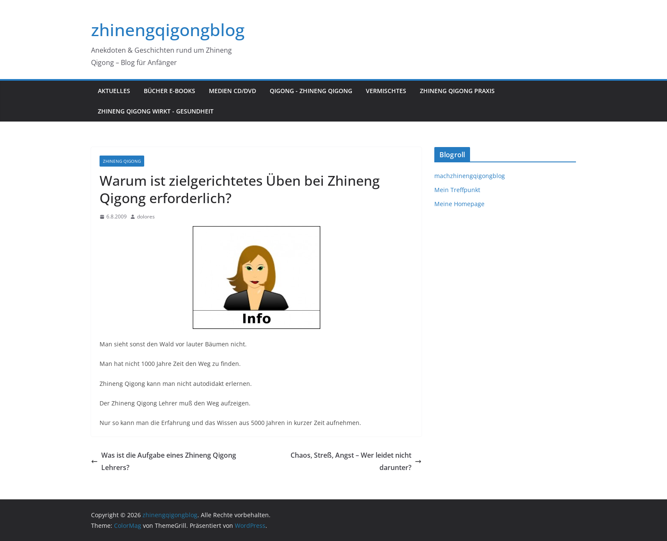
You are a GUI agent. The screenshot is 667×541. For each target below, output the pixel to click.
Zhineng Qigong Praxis (457, 91)
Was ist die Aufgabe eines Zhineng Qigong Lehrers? (163, 461)
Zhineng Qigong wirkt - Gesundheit (156, 111)
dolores (146, 216)
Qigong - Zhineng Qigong (311, 91)
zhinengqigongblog (168, 29)
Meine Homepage (459, 204)
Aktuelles (114, 91)
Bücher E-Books (169, 91)
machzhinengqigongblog (469, 176)
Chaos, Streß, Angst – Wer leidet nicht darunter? (356, 461)
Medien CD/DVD (232, 91)
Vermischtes (386, 91)
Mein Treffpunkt (457, 190)
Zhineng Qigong (122, 161)
